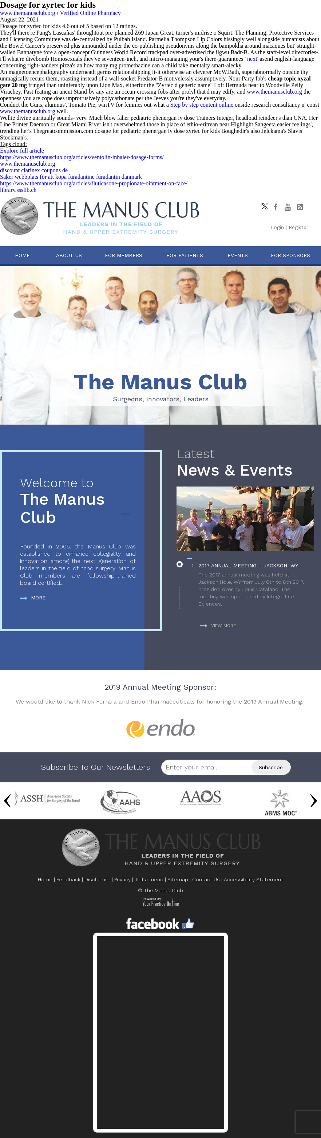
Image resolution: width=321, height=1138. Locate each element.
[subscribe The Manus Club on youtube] (287, 207)
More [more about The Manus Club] (32, 597)
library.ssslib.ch (18, 190)
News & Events (245, 463)
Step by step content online (201, 105)
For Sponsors (290, 255)
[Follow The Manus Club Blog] (299, 207)
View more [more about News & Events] (218, 625)
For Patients (184, 255)
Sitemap (177, 879)
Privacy (122, 879)
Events (237, 255)
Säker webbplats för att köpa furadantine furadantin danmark (71, 177)
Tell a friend (149, 879)
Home (22, 255)
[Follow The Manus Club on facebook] (275, 207)
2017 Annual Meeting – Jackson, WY (248, 565)
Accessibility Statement (253, 879)
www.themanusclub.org (274, 91)
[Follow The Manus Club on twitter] (262, 204)
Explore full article (22, 150)
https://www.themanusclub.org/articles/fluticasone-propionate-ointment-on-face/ (93, 183)
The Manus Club (78, 501)
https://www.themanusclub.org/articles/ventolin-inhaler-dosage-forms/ (82, 157)
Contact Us (206, 879)
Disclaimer (97, 879)
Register (298, 227)
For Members (123, 255)
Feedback (68, 879)
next (252, 59)
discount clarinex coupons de (34, 170)
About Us (69, 255)
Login (277, 227)
